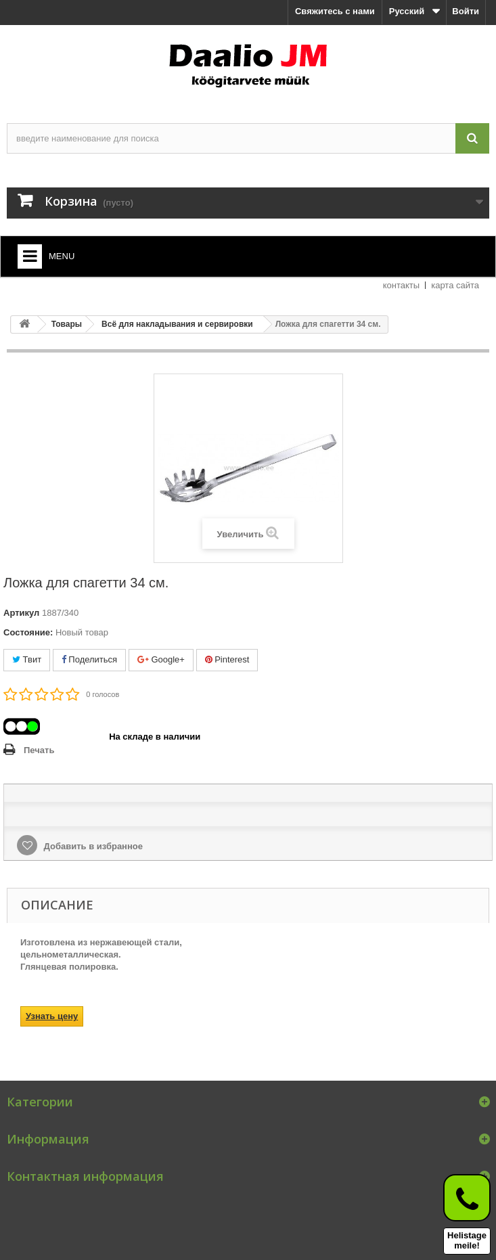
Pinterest (227, 659)
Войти (465, 11)
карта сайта (455, 285)
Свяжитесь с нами (335, 11)
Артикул (21, 613)
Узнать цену (52, 1016)
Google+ (161, 659)
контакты (401, 285)
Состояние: (28, 632)
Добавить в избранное (92, 846)
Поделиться (89, 659)
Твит (26, 659)
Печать (39, 750)
